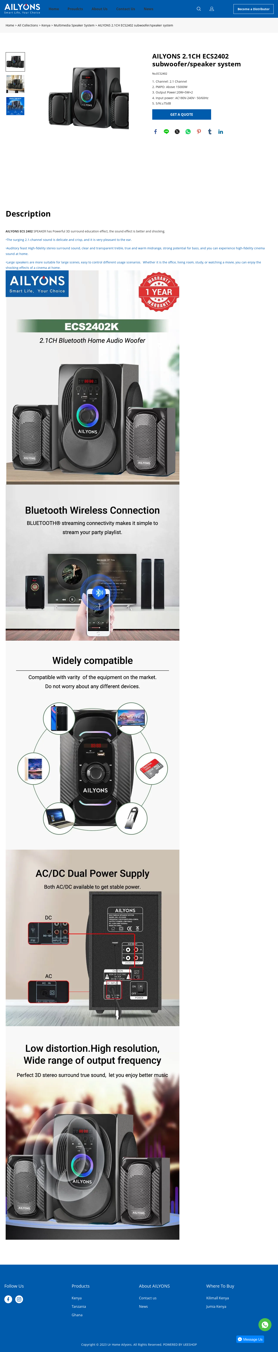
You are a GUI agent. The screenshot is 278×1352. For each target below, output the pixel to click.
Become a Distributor (254, 9)
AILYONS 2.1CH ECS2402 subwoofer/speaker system (135, 25)
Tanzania (79, 1306)
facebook (155, 131)
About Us (100, 9)
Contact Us (125, 9)
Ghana (77, 1315)
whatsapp (188, 131)
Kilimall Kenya (217, 1298)
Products (81, 1286)
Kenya (45, 25)
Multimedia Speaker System (74, 25)
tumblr (210, 131)
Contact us (148, 1298)
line (166, 131)
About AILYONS (154, 1286)
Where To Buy (220, 1286)
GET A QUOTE (181, 114)
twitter (177, 131)
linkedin (220, 131)
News (148, 9)
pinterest (199, 131)
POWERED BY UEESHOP (180, 1344)
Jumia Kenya (216, 1306)
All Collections (28, 25)
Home (54, 9)
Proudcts (75, 9)
